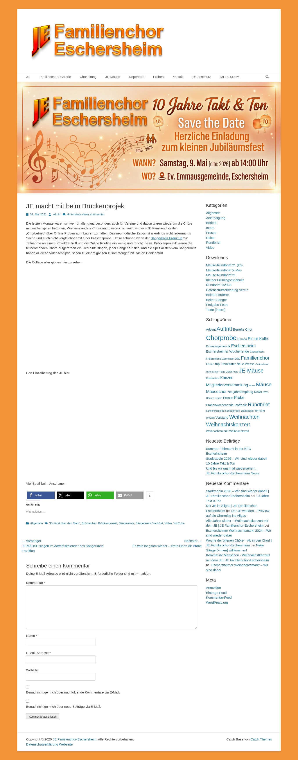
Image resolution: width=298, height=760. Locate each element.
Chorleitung (88, 77)
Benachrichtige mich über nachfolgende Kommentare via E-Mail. (73, 692)
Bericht (211, 223)
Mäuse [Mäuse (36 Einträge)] (263, 384)
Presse (211, 232)
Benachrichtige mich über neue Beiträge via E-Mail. (63, 706)
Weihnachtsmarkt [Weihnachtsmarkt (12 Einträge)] (217, 431)
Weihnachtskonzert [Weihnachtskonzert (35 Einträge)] (228, 424)
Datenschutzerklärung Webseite (49, 744)
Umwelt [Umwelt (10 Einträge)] (210, 417)
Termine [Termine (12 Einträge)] (260, 410)
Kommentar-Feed (219, 597)
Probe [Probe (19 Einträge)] (239, 397)
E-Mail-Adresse (38, 653)
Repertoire (136, 77)
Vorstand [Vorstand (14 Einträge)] (221, 417)
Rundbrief (213, 242)
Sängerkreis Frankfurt (166, 238)
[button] (41, 495)
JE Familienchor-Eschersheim (74, 739)
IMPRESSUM (229, 77)
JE (28, 77)
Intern (210, 228)
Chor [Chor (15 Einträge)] (248, 329)
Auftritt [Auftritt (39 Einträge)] (224, 329)
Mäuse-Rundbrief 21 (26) (224, 265)
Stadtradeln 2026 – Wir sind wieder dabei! (236, 458)
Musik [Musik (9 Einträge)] (252, 385)
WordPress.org (217, 602)
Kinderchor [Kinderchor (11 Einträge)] (212, 378)
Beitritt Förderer (217, 295)
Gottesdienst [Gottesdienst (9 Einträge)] (262, 364)
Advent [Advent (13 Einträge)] (211, 329)
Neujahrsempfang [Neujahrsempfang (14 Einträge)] (240, 392)
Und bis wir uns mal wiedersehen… (232, 468)
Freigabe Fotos (217, 304)
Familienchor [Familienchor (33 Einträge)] (255, 358)
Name (31, 636)
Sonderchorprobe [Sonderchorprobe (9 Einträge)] (215, 410)
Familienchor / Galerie (55, 77)
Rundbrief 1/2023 (218, 285)
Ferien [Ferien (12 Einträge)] (210, 364)
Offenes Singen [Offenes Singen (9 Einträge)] (214, 398)
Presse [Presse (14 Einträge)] (228, 398)
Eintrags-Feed (216, 592)
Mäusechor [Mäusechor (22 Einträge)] (216, 391)
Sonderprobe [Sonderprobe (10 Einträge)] (232, 410)
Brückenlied (89, 523)
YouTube (179, 523)
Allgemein (36, 523)
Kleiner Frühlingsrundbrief (225, 280)
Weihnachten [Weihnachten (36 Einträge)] (244, 417)
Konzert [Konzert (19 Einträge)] (227, 378)
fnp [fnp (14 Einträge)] (217, 364)
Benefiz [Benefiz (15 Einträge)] (238, 329)
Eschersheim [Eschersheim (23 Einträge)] (243, 345)
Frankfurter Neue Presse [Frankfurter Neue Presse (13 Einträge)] (237, 364)
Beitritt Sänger (216, 300)
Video (168, 523)
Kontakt (178, 77)
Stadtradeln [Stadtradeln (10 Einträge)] (247, 410)
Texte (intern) (215, 310)
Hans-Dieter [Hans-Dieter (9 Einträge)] (212, 371)
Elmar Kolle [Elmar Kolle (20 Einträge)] (258, 339)
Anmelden (213, 587)
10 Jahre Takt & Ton (220, 463)
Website (32, 670)
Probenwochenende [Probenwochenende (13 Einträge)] (220, 405)
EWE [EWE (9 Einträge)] (237, 358)
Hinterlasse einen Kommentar (85, 214)
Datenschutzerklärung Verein (227, 290)
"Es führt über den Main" (64, 523)
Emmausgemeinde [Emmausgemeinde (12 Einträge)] (218, 346)
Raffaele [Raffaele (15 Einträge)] (241, 405)
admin (56, 214)
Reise (210, 238)
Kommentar (35, 583)
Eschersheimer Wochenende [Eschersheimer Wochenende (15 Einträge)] (227, 351)
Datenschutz (201, 77)
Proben (158, 77)
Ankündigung (215, 218)
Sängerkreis (126, 523)
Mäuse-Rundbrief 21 (221, 275)
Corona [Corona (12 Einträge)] (242, 339)
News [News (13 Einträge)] (258, 392)
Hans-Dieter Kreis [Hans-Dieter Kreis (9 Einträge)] (228, 371)
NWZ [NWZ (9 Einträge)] (265, 392)
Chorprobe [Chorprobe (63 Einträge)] (221, 337)
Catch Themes (261, 739)
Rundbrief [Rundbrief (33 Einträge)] (258, 404)
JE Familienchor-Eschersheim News (232, 473)
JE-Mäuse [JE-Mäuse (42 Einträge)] (251, 370)
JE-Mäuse (112, 77)
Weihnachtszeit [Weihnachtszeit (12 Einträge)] (239, 431)
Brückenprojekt (107, 523)
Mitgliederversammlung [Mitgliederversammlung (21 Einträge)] (227, 385)
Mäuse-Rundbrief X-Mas (224, 270)
